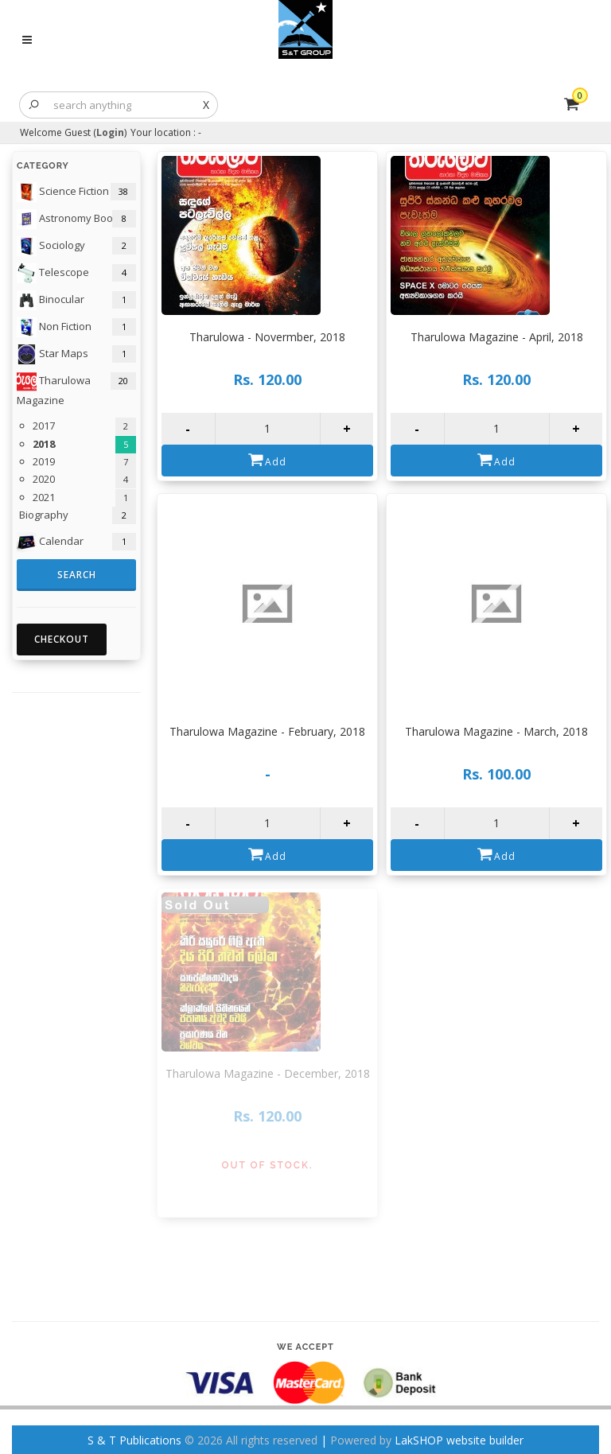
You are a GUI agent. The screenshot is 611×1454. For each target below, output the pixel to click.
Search (76, 574)
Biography (42, 514)
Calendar (50, 542)
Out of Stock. (267, 1165)
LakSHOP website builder (459, 1440)
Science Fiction (63, 192)
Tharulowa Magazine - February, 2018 (267, 731)
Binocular (50, 300)
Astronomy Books (70, 219)
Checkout (61, 639)
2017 (44, 425)
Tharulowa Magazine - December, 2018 (267, 1073)
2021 (44, 497)
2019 (44, 461)
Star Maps (52, 354)
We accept (305, 1347)
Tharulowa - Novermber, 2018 (267, 336)
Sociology (51, 246)
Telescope (53, 273)
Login (110, 132)
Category (43, 166)
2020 (44, 479)
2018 (44, 444)
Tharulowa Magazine (54, 389)
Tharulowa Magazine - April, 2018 (497, 336)
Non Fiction (54, 327)
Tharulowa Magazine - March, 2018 (496, 731)
